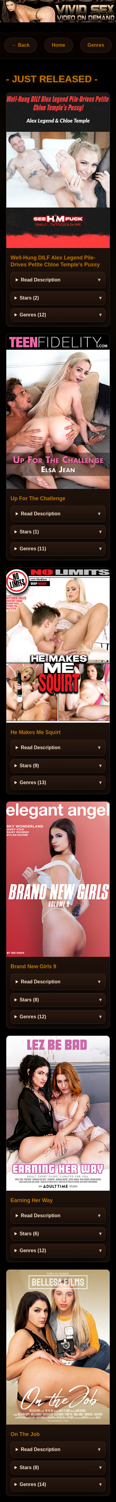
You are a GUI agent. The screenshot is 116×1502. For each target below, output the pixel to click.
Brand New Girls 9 (33, 966)
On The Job (25, 1434)
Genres (96, 45)
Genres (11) (33, 548)
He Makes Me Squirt (36, 732)
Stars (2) (29, 297)
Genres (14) (33, 1484)
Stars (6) (29, 1233)
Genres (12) (33, 314)
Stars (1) (29, 531)
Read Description (41, 279)
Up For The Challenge (38, 498)
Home (58, 45)
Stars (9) (29, 765)
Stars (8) (29, 999)
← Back (21, 45)
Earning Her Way (32, 1200)
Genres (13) (33, 782)
